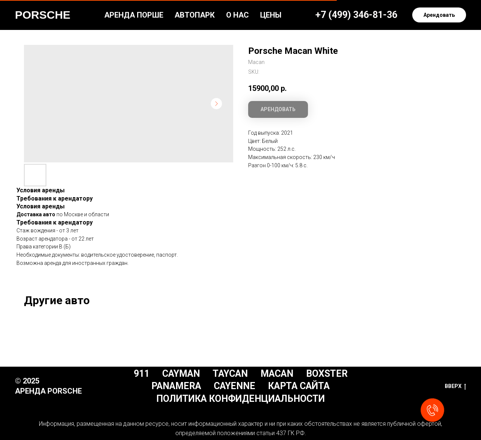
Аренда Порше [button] (133, 14)
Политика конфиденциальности (240, 398)
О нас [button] (237, 14)
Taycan (230, 373)
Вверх (455, 386)
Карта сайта (299, 386)
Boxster (327, 373)
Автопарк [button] (195, 14)
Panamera (176, 386)
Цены (270, 14)
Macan (276, 373)
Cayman (181, 373)
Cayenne (234, 386)
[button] (439, 14)
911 (141, 373)
